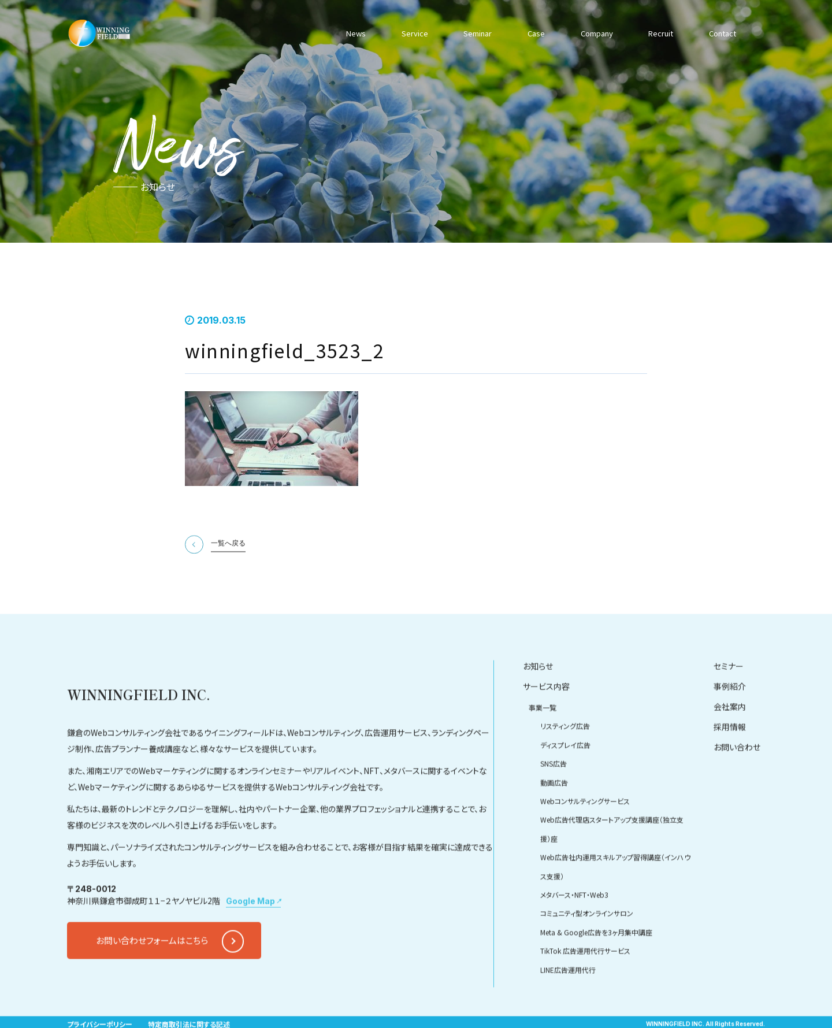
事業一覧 (542, 740)
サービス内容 (546, 719)
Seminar (475, 33)
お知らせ (538, 698)
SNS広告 (553, 796)
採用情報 (730, 759)
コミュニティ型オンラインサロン (586, 946)
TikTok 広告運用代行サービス (585, 983)
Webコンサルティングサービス (585, 833)
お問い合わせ (737, 779)
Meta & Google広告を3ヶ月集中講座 (596, 964)
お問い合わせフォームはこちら (152, 973)
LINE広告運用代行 (568, 1002)
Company (593, 33)
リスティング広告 (565, 758)
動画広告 (554, 814)
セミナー (729, 698)
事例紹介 (730, 719)
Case (533, 33)
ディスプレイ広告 (565, 777)
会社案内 (730, 739)
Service (413, 33)
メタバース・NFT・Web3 (574, 926)
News (356, 33)
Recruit (658, 33)
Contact (720, 33)
